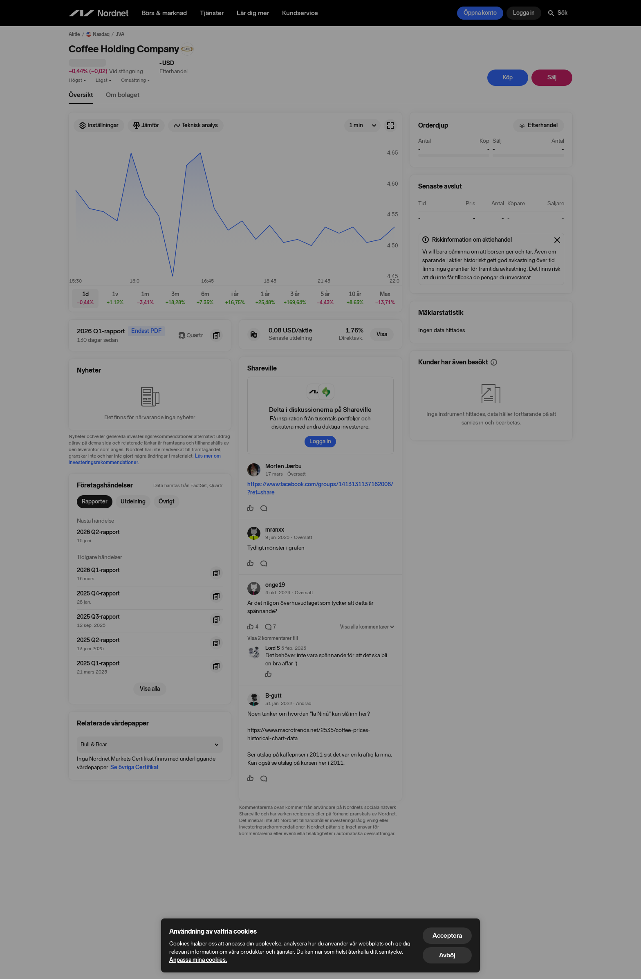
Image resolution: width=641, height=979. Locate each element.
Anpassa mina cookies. (198, 960)
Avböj (447, 955)
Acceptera (447, 935)
